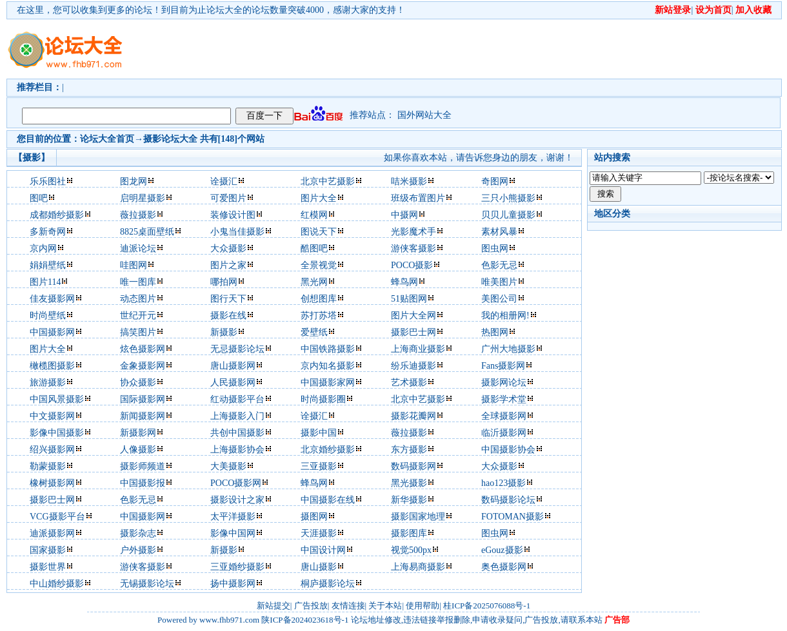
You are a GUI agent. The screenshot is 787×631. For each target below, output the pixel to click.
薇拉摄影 (138, 215)
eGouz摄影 (502, 550)
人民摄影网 (232, 382)
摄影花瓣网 (413, 416)
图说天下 (319, 232)
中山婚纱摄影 (57, 583)
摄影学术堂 (503, 399)
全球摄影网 (503, 416)
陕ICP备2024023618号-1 (304, 620)
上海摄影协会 (237, 449)
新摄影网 (138, 433)
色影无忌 (499, 265)
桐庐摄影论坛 (328, 583)
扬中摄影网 (232, 583)
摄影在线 (228, 315)
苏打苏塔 (319, 315)
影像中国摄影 (57, 433)
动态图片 (138, 299)
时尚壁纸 (48, 315)
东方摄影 (409, 449)
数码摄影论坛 (508, 500)
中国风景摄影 (57, 399)
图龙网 (133, 181)
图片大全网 (413, 315)
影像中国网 (232, 533)
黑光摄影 (409, 483)
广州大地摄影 (508, 349)
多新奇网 (48, 232)
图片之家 (228, 265)
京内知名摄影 (328, 366)
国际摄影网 (142, 399)
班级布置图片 (418, 198)
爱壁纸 (314, 332)
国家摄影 (48, 550)
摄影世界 (48, 567)
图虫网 (494, 248)
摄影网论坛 (503, 382)
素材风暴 (499, 232)
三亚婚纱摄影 (237, 567)
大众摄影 (228, 248)
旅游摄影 (48, 382)
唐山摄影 (319, 567)
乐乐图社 (48, 181)
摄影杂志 (138, 533)
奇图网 (494, 181)
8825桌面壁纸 (147, 232)
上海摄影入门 (237, 416)
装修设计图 (232, 215)
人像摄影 (138, 449)
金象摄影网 (142, 366)
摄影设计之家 (237, 500)
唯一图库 (138, 282)
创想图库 (319, 299)
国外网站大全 (424, 115)
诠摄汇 (223, 181)
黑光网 (314, 282)
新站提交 (273, 605)
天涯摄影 (319, 533)
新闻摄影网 (142, 416)
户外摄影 (138, 550)
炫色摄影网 (142, 349)
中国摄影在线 (328, 500)
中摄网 (404, 215)
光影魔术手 (413, 232)
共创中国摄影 (237, 433)
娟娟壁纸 (48, 265)
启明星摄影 (142, 198)
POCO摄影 (412, 265)
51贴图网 (409, 299)
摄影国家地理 (418, 516)
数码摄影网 (413, 466)
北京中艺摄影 (328, 181)
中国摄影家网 (328, 382)
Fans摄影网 (503, 366)
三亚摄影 (319, 466)
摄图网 (314, 516)
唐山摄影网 (232, 366)
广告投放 (311, 605)
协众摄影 (138, 382)
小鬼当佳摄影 (237, 232)
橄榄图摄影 (52, 366)
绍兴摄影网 (52, 449)
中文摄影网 (52, 416)
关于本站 (385, 605)
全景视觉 (319, 265)
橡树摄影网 (52, 483)
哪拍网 (223, 282)
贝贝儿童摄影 (508, 215)
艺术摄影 (409, 382)
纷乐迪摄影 (413, 366)
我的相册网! (505, 315)
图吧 (39, 198)
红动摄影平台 (237, 399)
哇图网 (133, 265)
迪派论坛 (138, 248)
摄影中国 (319, 433)
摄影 (152, 139)
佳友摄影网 (52, 299)
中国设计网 (323, 550)
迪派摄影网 (52, 533)
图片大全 (319, 198)
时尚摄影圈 (323, 399)
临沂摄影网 (503, 433)
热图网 (494, 332)
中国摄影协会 (508, 449)
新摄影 (223, 332)
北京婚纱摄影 (328, 449)
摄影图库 (409, 533)
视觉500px (411, 550)
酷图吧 (314, 248)
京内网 (43, 248)
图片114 (45, 282)
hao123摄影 (503, 483)
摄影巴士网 (413, 332)
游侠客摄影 (413, 248)
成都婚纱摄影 (57, 215)
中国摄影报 (142, 483)
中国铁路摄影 (328, 349)
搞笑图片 (138, 332)
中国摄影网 (52, 332)
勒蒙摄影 (48, 466)
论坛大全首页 (107, 139)
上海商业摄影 (418, 349)
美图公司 (499, 299)
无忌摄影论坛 (237, 349)
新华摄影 (409, 500)
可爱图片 (228, 198)
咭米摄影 (409, 181)
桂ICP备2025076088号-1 (486, 605)
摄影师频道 (142, 466)
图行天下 (228, 299)
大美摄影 (228, 466)
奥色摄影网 (503, 567)
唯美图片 (499, 282)
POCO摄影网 (235, 483)
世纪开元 (138, 315)
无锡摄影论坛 (147, 583)
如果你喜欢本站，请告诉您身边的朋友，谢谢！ (478, 157)
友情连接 (348, 605)
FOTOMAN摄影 (512, 516)
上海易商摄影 (418, 567)
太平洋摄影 (232, 516)
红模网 (314, 215)
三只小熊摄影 (508, 198)
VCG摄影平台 (57, 516)
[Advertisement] (198, 60)
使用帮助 (422, 605)
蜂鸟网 (404, 282)
